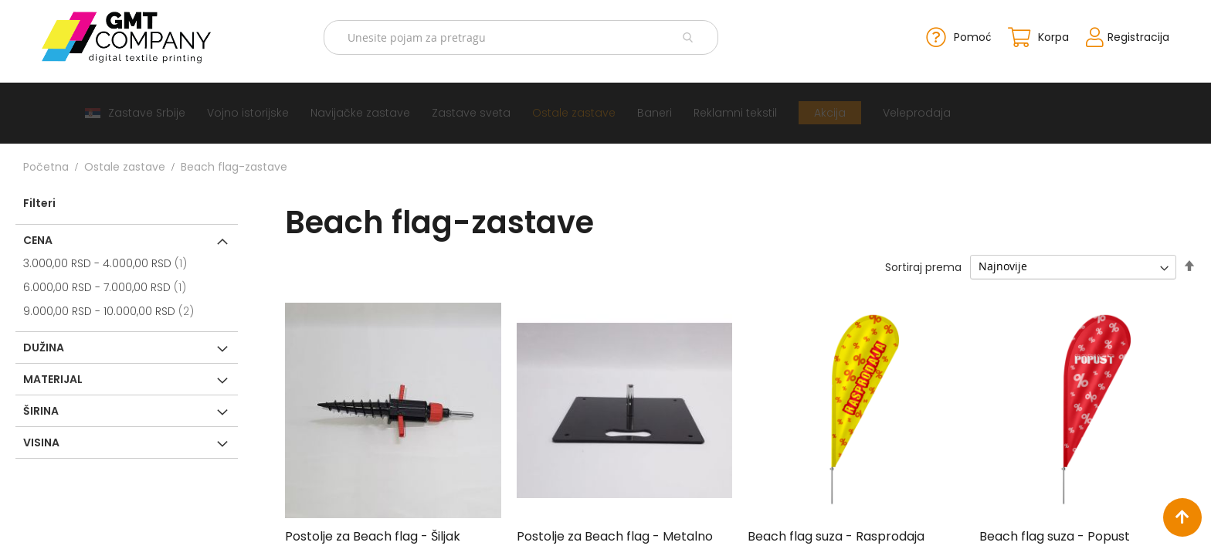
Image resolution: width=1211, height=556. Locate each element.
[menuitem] (135, 111)
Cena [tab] (38, 238)
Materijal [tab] (53, 377)
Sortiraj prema (923, 265)
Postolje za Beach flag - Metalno (615, 535)
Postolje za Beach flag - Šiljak (372, 535)
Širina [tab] (41, 408)
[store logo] (142, 36)
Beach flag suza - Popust (1054, 535)
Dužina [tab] (43, 345)
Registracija (1120, 35)
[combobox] (523, 36)
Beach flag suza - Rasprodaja (836, 535)
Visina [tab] (41, 440)
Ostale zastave (124, 164)
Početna (46, 164)
